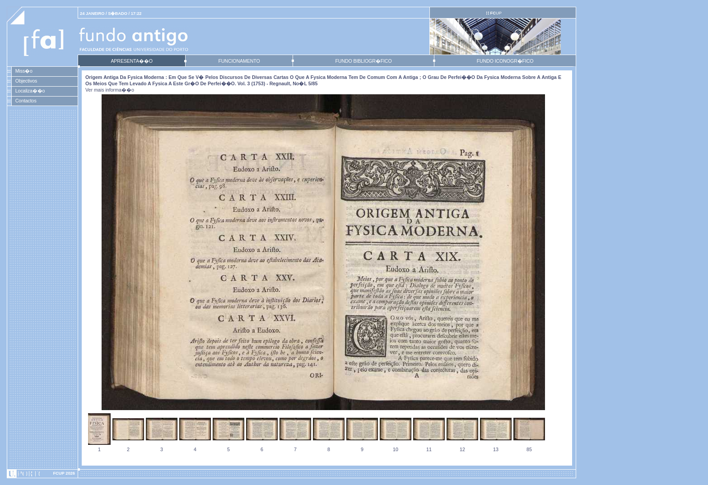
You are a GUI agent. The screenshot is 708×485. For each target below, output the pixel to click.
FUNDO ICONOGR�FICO (505, 61)
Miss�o (24, 71)
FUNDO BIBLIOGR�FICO (363, 61)
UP (495, 13)
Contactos (26, 100)
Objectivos (26, 80)
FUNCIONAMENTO (239, 61)
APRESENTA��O (131, 61)
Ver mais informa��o (109, 89)
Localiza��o (30, 90)
